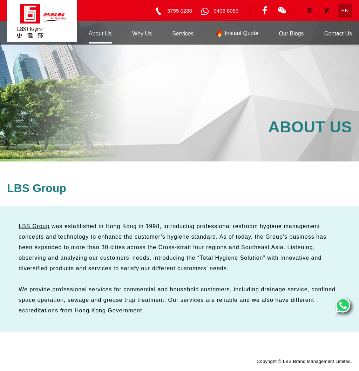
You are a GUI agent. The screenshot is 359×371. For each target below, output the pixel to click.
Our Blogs (291, 34)
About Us (100, 34)
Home (60, 34)
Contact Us (338, 34)
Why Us (142, 34)
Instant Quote (236, 34)
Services (183, 34)
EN (345, 10)
